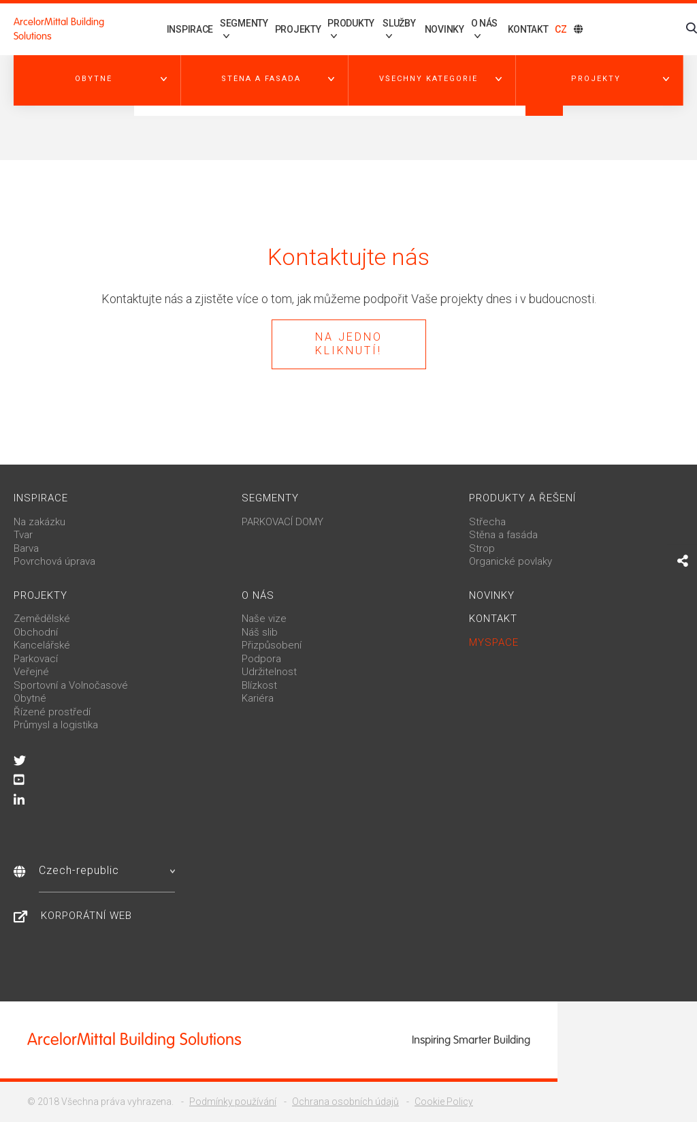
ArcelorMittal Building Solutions (59, 29)
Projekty (282, 29)
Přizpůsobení (272, 645)
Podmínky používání (232, 1101)
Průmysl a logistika (56, 725)
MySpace (494, 642)
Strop (482, 548)
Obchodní (36, 632)
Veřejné (31, 672)
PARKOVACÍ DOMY (282, 522)
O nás (258, 595)
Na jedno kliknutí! (349, 344)
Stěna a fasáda (503, 535)
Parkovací (36, 659)
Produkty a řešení (522, 498)
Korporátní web (86, 915)
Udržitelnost (269, 672)
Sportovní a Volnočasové (71, 685)
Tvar (23, 535)
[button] (97, 79)
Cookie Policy (444, 1101)
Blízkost (259, 685)
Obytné (30, 698)
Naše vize (264, 618)
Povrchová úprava (54, 561)
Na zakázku (39, 522)
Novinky (440, 29)
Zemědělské (42, 618)
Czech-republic (107, 870)
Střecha (487, 522)
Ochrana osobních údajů (345, 1101)
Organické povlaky (510, 561)
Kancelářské (42, 645)
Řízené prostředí (52, 712)
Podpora (261, 659)
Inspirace (168, 29)
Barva (26, 548)
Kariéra (258, 698)
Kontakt (528, 29)
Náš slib (260, 632)
